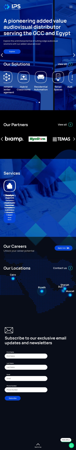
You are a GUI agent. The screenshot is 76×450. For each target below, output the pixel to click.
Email (8, 371)
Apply (63, 244)
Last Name (10, 360)
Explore (12, 51)
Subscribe (13, 395)
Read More (11, 215)
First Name (10, 349)
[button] (36, 102)
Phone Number (12, 382)
